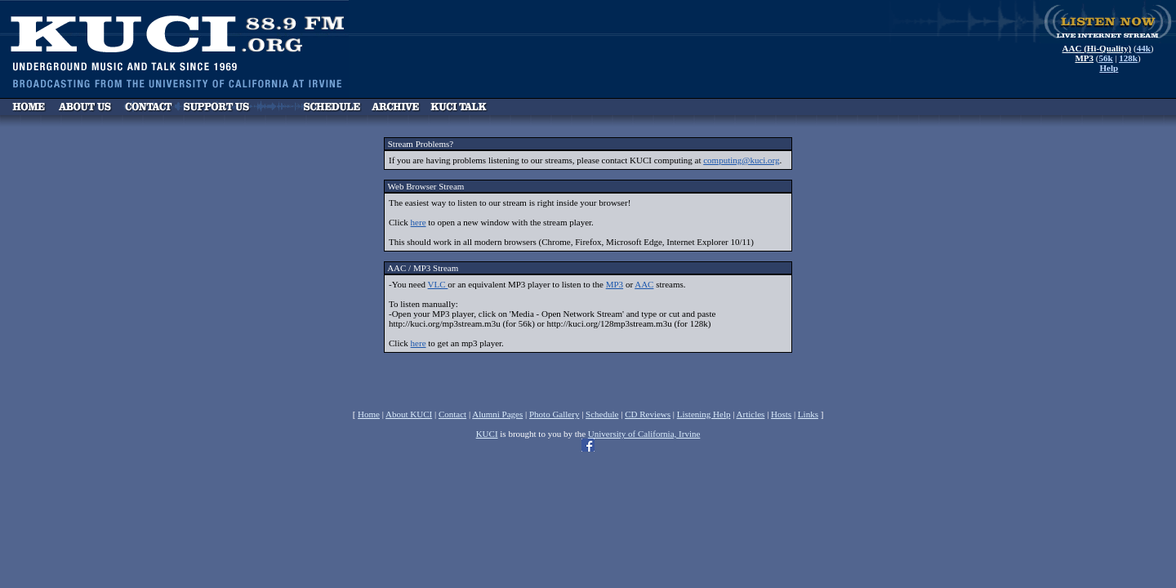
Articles (751, 414)
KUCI (487, 434)
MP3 (614, 284)
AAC (644, 284)
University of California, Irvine (644, 434)
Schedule (602, 414)
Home (369, 414)
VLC (438, 284)
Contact (452, 414)
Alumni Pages (497, 414)
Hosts (781, 414)
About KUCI (408, 414)
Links (808, 414)
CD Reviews (647, 414)
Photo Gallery (554, 414)
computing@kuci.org (741, 160)
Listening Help (704, 414)
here (418, 222)
